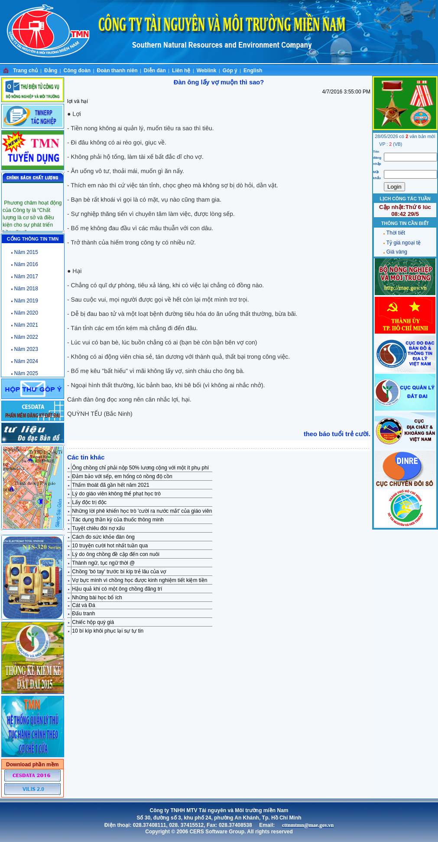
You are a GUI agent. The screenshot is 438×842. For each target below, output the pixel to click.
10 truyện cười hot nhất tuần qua (110, 546)
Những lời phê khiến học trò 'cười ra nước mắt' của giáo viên (142, 511)
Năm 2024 (26, 361)
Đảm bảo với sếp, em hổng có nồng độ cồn (122, 476)
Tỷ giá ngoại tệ (403, 243)
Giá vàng (396, 252)
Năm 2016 (26, 264)
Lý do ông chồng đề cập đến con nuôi (115, 554)
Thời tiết (395, 233)
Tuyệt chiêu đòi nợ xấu (98, 528)
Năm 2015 (26, 252)
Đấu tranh (83, 614)
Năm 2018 (26, 289)
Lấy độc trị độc (89, 502)
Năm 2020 (26, 313)
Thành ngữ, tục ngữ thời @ (103, 563)
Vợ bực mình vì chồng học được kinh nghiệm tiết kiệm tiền (139, 580)
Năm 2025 (26, 373)
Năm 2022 (26, 337)
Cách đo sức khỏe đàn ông (103, 537)
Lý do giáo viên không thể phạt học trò (116, 494)
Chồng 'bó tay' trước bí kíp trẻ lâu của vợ (119, 572)
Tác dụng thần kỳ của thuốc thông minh (117, 520)
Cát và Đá (83, 605)
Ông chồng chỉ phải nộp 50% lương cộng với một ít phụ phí (140, 468)
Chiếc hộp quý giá (93, 622)
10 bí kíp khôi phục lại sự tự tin (107, 631)
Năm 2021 (26, 325)
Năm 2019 (26, 301)
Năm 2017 (26, 276)
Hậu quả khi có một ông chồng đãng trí (117, 589)
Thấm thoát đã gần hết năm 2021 (110, 485)
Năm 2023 (26, 349)
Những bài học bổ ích (97, 598)
